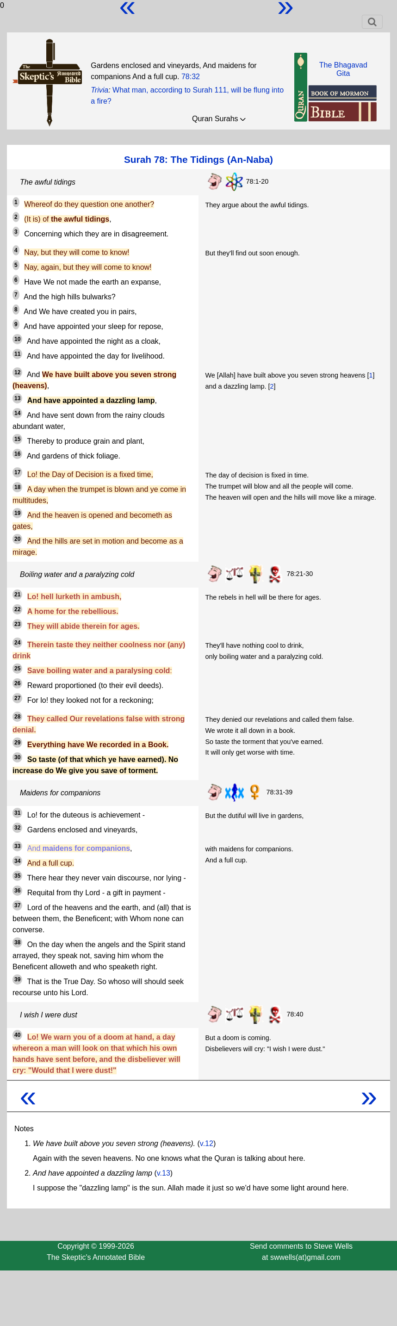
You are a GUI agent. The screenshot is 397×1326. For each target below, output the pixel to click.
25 (17, 668)
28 (17, 716)
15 (17, 439)
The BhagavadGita (343, 69)
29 (17, 742)
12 (17, 372)
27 (17, 698)
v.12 (206, 1143)
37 (17, 905)
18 (17, 487)
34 (17, 861)
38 (17, 942)
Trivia (99, 90)
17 (17, 472)
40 (17, 1035)
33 (17, 846)
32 (17, 827)
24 (17, 642)
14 (17, 413)
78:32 (190, 77)
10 (17, 339)
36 (17, 890)
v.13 (163, 1173)
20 (17, 539)
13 (17, 398)
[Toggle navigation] (372, 22)
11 (17, 354)
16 (17, 454)
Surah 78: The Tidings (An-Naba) (198, 159)
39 (17, 979)
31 (17, 813)
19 (17, 513)
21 (17, 594)
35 (17, 876)
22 (17, 609)
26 (17, 683)
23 (17, 624)
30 (17, 757)
